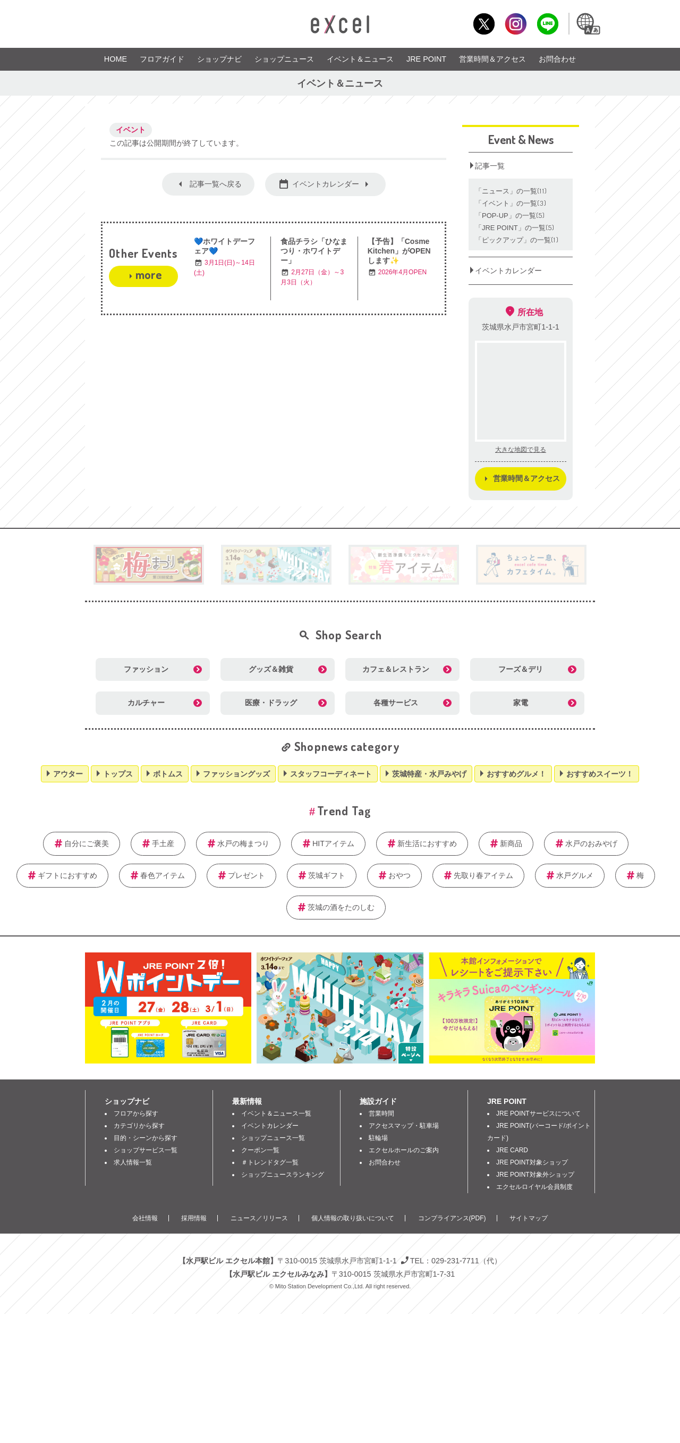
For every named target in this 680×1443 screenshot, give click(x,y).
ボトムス (168, 774)
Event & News (521, 139)
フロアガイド (162, 59)
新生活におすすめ (427, 843)
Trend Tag (344, 810)
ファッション (146, 669)
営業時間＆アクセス (492, 59)
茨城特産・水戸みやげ (429, 774)
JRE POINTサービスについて (538, 1113)
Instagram (515, 24)
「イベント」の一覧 (511, 203)
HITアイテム (333, 843)
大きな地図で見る (520, 449)
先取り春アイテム (483, 875)
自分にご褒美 (86, 843)
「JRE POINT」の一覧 (515, 228)
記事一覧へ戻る (216, 184)
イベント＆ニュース (360, 59)
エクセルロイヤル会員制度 (534, 1187)
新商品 (511, 843)
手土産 (163, 843)
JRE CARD (512, 1150)
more (148, 274)
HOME (115, 59)
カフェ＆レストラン (395, 669)
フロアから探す (136, 1113)
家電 (520, 702)
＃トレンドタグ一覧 (270, 1162)
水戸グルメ (574, 875)
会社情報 (145, 1218)
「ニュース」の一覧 (511, 191)
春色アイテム (162, 875)
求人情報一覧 (133, 1162)
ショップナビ (219, 59)
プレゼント (246, 875)
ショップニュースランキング (282, 1174)
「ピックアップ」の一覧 (517, 240)
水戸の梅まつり (243, 843)
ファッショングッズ (236, 774)
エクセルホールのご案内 (404, 1150)
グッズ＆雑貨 (271, 669)
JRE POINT (426, 59)
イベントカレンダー (325, 184)
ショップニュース (284, 59)
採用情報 (194, 1218)
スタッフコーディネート (331, 774)
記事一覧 (490, 166)
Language (587, 24)
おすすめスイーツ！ (599, 774)
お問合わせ (557, 59)
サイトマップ (528, 1218)
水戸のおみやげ (591, 843)
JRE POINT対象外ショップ (535, 1174)
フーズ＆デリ (520, 669)
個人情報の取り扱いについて (352, 1218)
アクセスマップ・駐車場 (404, 1125)
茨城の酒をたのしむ (341, 907)
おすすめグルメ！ (516, 774)
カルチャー (146, 702)
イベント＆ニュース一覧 (276, 1113)
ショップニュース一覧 (273, 1138)
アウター (68, 774)
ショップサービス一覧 (145, 1150)
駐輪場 (378, 1138)
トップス (118, 774)
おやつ (399, 875)
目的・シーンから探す (145, 1138)
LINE (547, 24)
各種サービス (395, 702)
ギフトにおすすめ (67, 875)
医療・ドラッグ (271, 702)
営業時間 (381, 1113)
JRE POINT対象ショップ (532, 1162)
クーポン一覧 (260, 1150)
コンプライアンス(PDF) (452, 1218)
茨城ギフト (326, 875)
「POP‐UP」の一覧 (510, 215)
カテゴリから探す (139, 1125)
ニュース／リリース (259, 1218)
